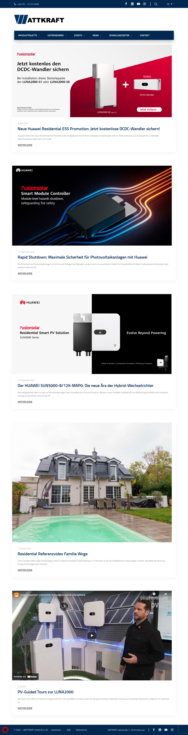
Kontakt (145, 35)
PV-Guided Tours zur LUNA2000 (46, 692)
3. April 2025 (23, 123)
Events (78, 35)
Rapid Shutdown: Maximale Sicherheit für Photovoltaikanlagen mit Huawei (82, 257)
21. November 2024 (26, 380)
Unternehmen (55, 35)
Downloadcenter (119, 35)
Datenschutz (81, 729)
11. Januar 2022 (24, 548)
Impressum (56, 729)
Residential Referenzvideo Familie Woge (53, 554)
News (96, 35)
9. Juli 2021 (22, 687)
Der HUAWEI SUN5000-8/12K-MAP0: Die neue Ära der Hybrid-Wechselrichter (85, 385)
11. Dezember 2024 (26, 252)
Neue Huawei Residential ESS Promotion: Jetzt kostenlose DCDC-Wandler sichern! (89, 129)
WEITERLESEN (25, 145)
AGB (69, 729)
